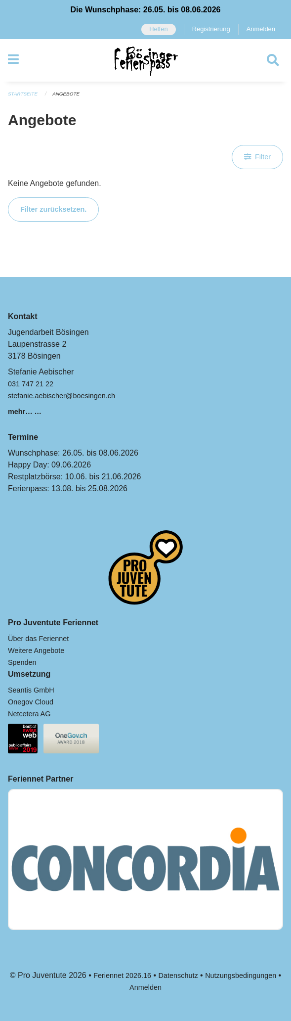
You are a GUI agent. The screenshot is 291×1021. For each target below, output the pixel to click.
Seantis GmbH (31, 690)
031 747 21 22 (30, 384)
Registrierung (211, 29)
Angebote (66, 93)
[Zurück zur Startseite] (145, 60)
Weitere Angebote (36, 650)
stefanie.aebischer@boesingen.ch (61, 396)
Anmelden (261, 29)
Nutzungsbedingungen (240, 975)
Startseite (23, 93)
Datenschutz (178, 975)
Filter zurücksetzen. (53, 209)
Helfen (158, 29)
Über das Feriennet (38, 639)
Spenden (22, 662)
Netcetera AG (29, 714)
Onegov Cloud (30, 702)
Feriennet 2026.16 (122, 975)
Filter (257, 157)
